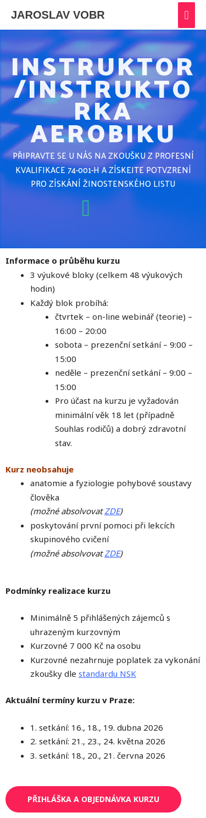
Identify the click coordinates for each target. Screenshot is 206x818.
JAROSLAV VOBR (58, 15)
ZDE (112, 510)
